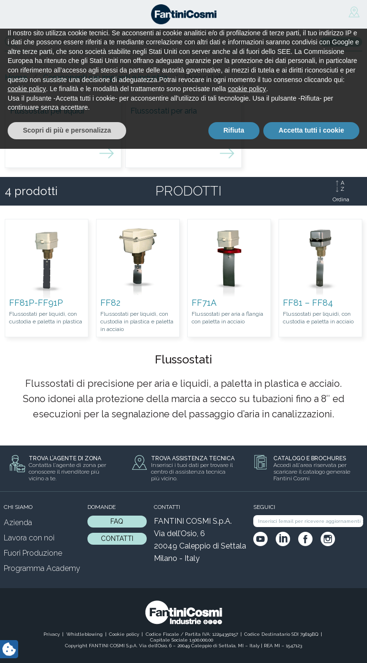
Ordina (341, 199)
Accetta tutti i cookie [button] (311, 644)
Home (16, 77)
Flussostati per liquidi (47, 110)
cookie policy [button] (27, 603)
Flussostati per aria (163, 110)
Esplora (341, 42)
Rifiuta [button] (234, 644)
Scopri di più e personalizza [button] (67, 644)
